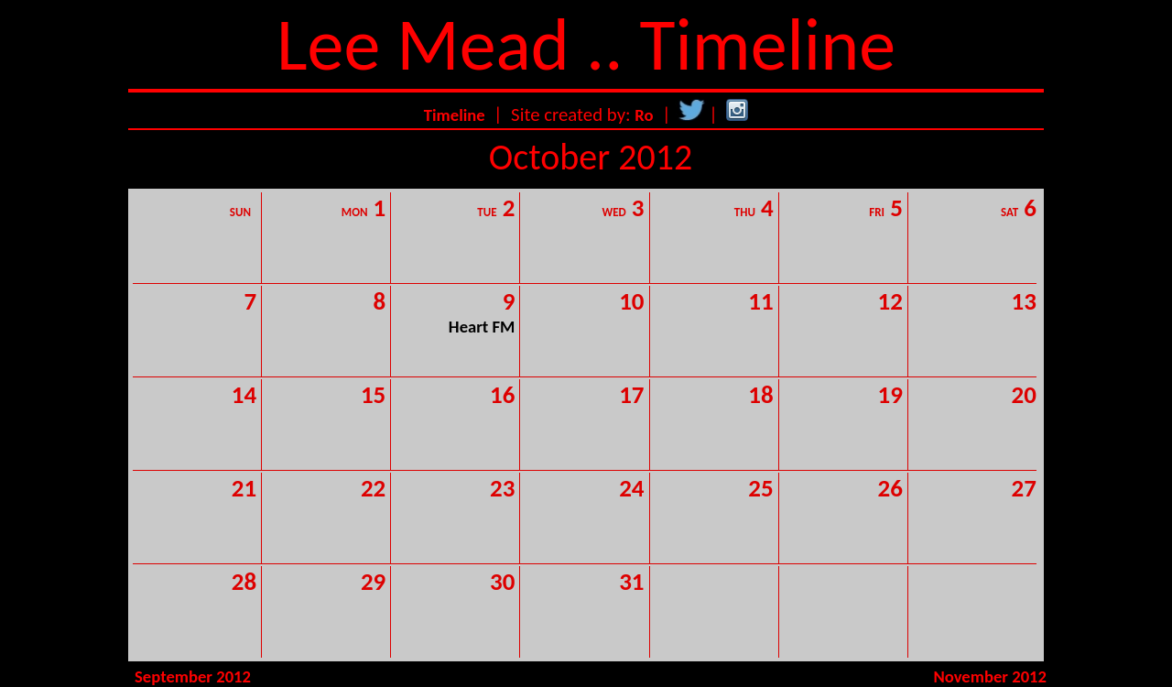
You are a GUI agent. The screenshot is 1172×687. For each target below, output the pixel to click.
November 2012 (990, 676)
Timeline (454, 114)
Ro (644, 114)
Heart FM (482, 326)
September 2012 (193, 676)
